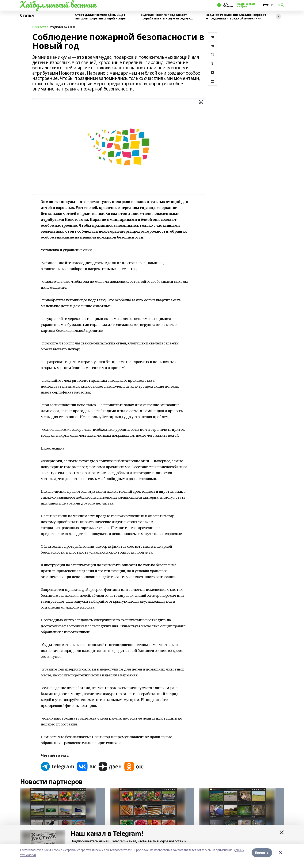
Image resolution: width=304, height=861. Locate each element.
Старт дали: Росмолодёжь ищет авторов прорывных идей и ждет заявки (101, 16)
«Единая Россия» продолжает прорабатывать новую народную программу (166, 16)
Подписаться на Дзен (246, 5)
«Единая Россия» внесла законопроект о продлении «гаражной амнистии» (236, 16)
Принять (262, 852)
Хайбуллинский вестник (58, 4)
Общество (40, 27)
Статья (27, 15)
